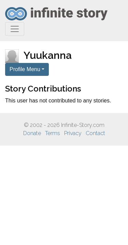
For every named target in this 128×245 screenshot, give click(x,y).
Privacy (73, 133)
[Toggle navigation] (14, 29)
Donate (32, 133)
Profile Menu (25, 69)
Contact (95, 133)
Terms (52, 133)
